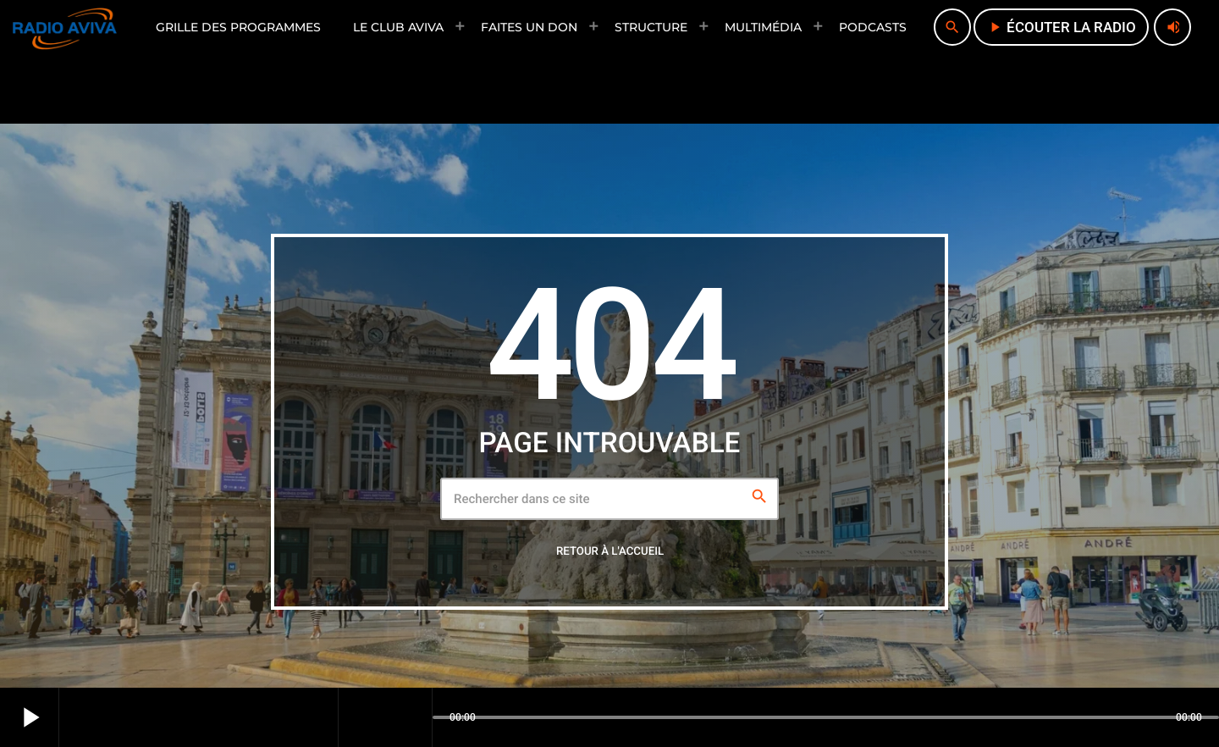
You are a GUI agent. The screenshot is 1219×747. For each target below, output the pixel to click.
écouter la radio (1061, 27)
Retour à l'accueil (610, 551)
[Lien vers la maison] (65, 27)
